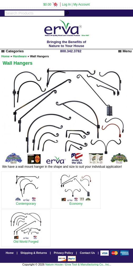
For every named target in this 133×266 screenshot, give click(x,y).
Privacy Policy (63, 252)
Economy (76, 202)
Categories (12, 51)
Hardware (20, 56)
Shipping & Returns (34, 252)
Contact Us (87, 252)
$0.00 (50, 4)
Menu (125, 51)
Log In (66, 4)
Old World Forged (26, 240)
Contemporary (26, 202)
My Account (81, 4)
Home (5, 56)
